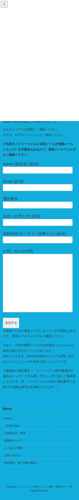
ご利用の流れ (12, 425)
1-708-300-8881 (42, 370)
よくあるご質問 (13, 447)
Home (7, 418)
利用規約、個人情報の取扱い (21, 462)
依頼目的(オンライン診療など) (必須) (39, 237)
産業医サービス (13, 440)
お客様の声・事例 (14, 433)
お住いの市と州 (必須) (39, 220)
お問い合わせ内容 (39, 280)
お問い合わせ (12, 455)
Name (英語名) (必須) (39, 168)
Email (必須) (39, 185)
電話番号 (39, 202)
